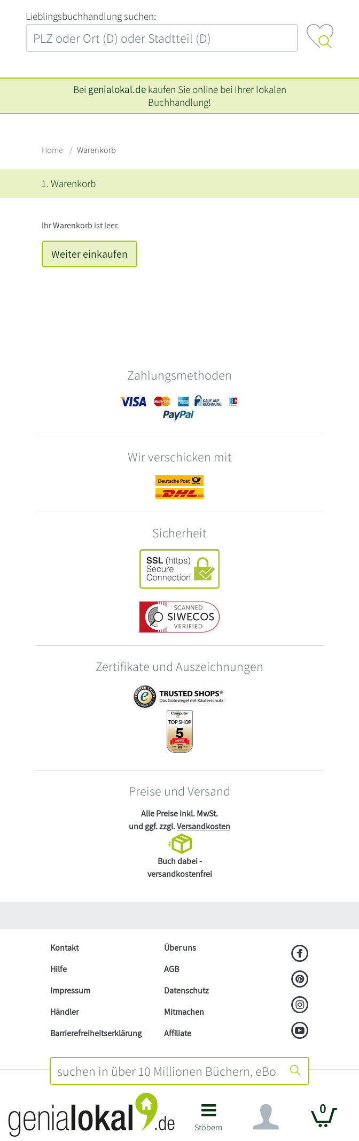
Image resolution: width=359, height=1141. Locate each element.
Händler (64, 1011)
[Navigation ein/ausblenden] (266, 1117)
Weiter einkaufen (89, 254)
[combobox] (167, 1071)
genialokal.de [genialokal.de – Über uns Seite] (117, 89)
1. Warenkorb (69, 183)
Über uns (180, 947)
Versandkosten (203, 826)
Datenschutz (186, 990)
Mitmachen (184, 1011)
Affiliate (177, 1033)
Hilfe (58, 969)
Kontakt (64, 947)
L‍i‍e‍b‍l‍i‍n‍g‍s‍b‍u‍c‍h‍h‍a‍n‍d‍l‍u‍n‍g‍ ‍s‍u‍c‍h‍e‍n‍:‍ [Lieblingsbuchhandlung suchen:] (91, 16)
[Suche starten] (295, 1071)
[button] (208, 1121)
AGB (171, 969)
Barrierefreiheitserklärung (96, 1033)
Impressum (70, 990)
